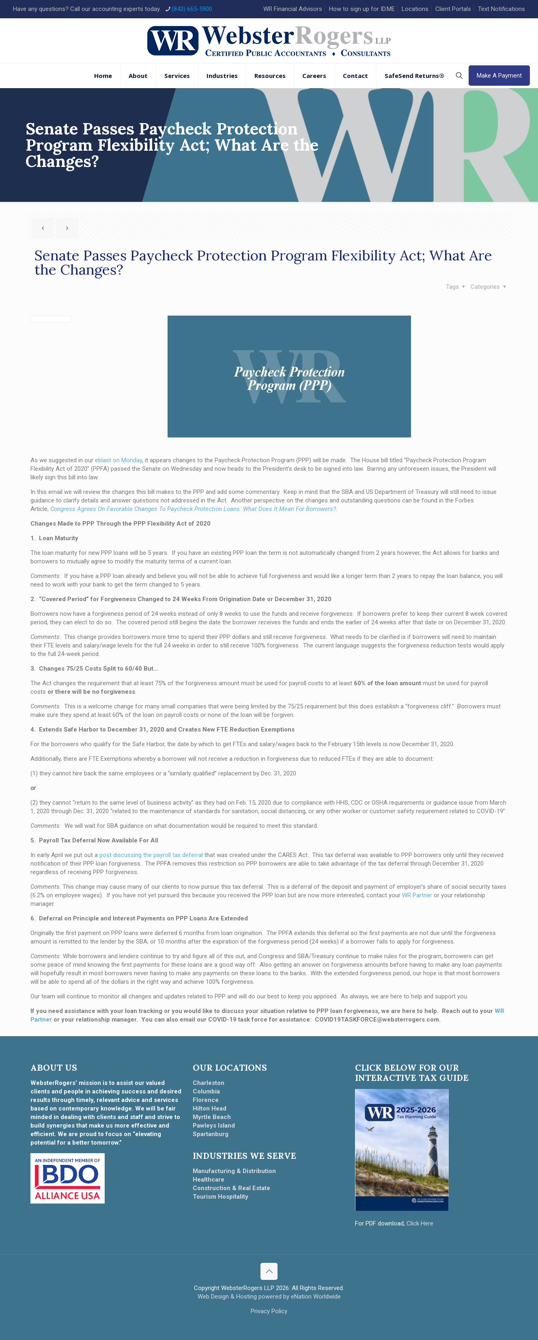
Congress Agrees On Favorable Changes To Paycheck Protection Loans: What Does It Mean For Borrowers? (193, 509)
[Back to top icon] (269, 1271)
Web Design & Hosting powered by (244, 1296)
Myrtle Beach (212, 1117)
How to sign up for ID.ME (362, 9)
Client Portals (453, 9)
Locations (415, 9)
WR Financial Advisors (292, 9)
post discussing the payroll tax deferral (151, 855)
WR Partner (417, 895)
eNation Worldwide (316, 1296)
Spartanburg (210, 1134)
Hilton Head (209, 1108)
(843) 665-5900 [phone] (192, 9)
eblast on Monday (118, 460)
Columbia (206, 1091)
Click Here (420, 1223)
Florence (206, 1100)
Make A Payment (499, 75)
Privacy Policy (269, 1311)
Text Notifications (501, 9)
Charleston (208, 1083)
